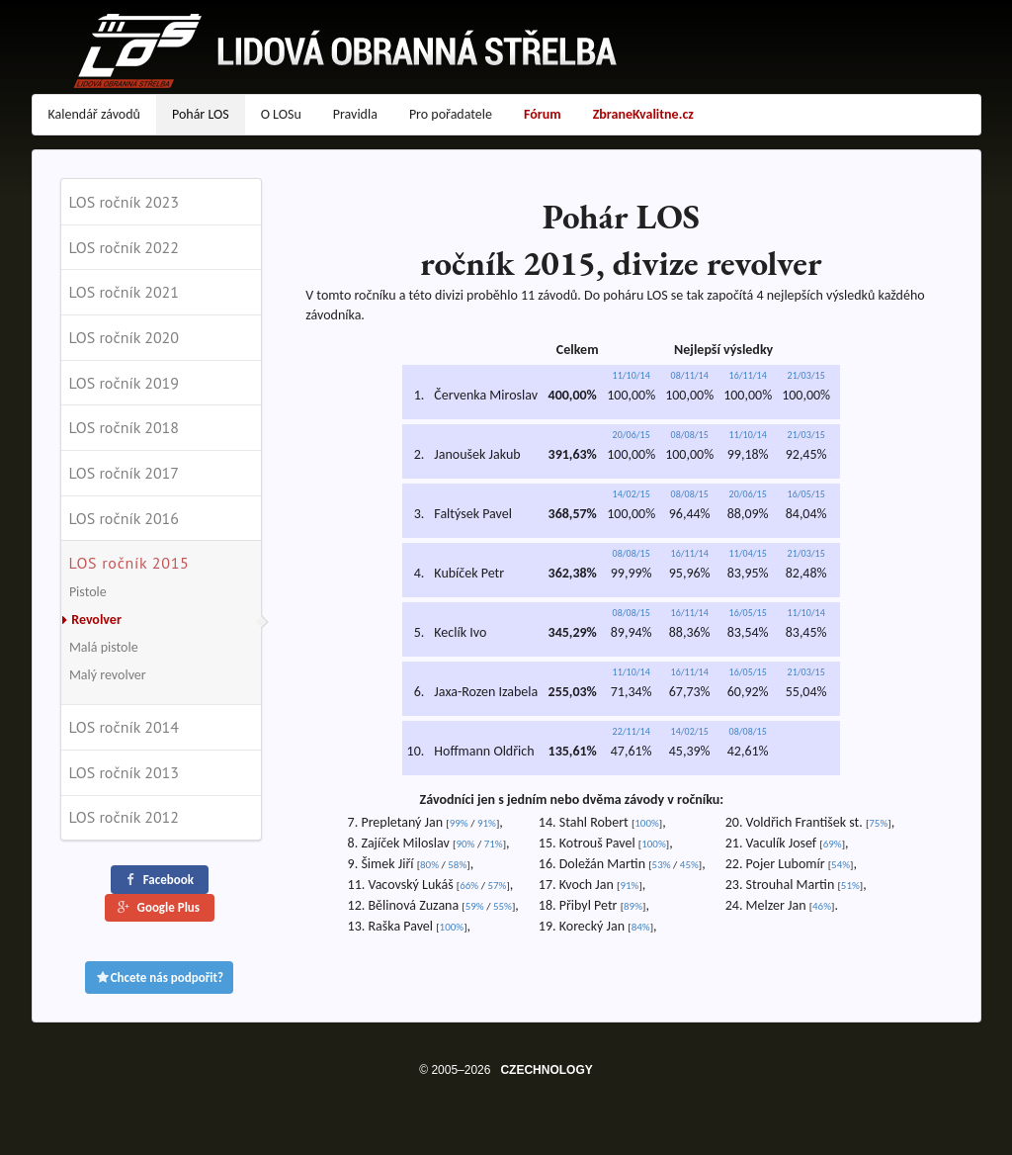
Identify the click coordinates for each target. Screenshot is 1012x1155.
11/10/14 (631, 375)
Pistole (88, 591)
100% (452, 927)
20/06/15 (631, 434)
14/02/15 (631, 494)
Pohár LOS (200, 114)
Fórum (542, 114)
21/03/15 (806, 375)
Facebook (158, 879)
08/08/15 (690, 434)
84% (641, 927)
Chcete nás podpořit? (159, 977)
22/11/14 (631, 731)
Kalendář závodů (94, 114)
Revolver (89, 619)
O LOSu (281, 114)
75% (878, 823)
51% (850, 885)
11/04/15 (748, 553)
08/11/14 (690, 375)
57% (496, 885)
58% (457, 864)
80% (429, 864)
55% (502, 906)
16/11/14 (748, 375)
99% (459, 823)
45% (689, 864)
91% (486, 823)
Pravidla (355, 114)
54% (840, 864)
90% (465, 844)
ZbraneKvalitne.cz (643, 114)
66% (469, 885)
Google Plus (158, 907)
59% (474, 906)
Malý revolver (107, 674)
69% (832, 844)
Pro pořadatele (450, 114)
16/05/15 (806, 494)
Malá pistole (103, 647)
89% (633, 906)
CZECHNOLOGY (546, 1070)
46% (821, 906)
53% (661, 864)
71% (493, 844)
